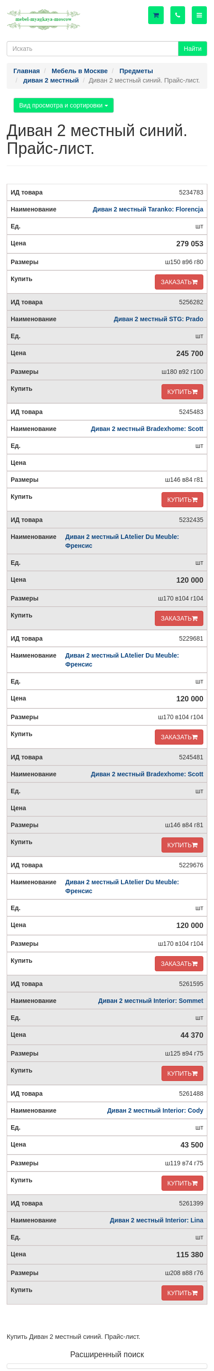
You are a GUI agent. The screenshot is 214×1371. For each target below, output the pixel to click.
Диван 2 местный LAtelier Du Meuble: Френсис (122, 541)
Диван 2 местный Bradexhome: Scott (147, 428)
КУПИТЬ (182, 391)
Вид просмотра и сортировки (63, 105)
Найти (193, 48)
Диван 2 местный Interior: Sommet (150, 1000)
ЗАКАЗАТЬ (179, 282)
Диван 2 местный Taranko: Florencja (148, 209)
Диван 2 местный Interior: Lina (156, 1220)
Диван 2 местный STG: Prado (158, 319)
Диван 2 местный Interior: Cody (155, 1110)
